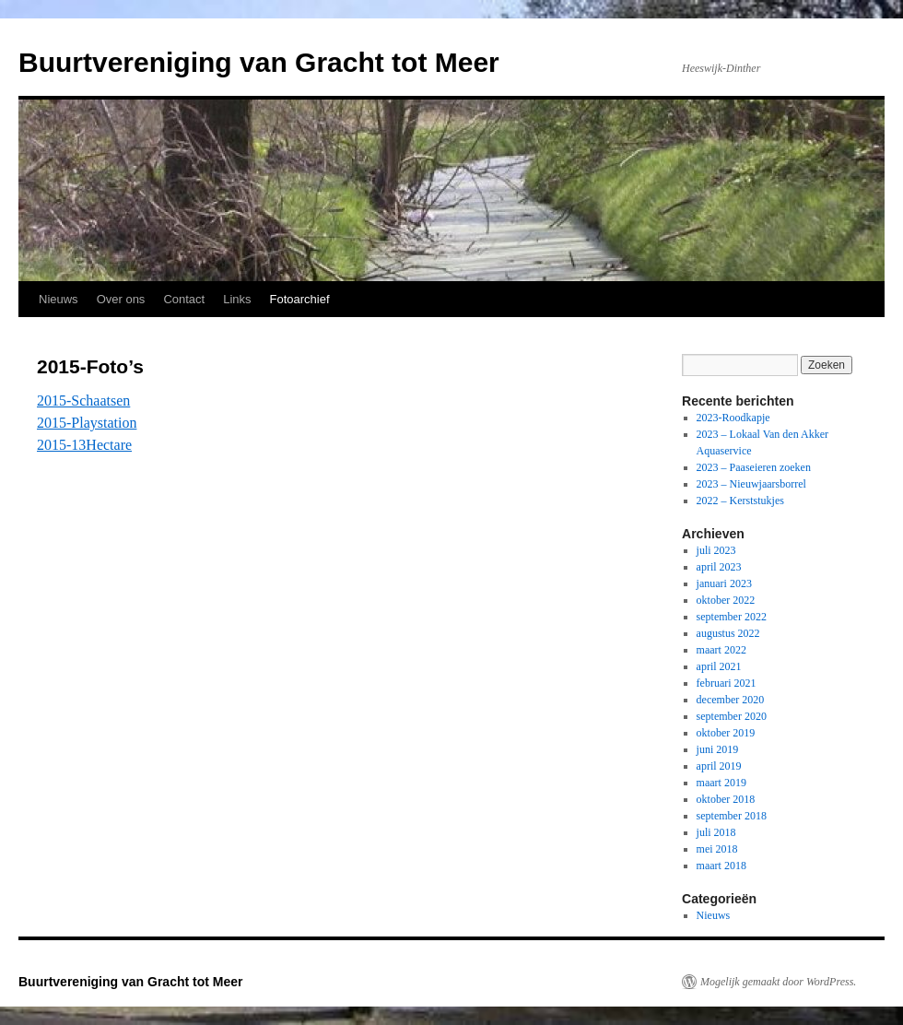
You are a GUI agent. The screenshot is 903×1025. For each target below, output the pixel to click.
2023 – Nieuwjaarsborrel (751, 483)
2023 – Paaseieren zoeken (754, 467)
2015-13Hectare (84, 445)
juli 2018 (716, 832)
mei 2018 (717, 848)
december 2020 (731, 699)
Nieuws (58, 299)
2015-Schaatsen (83, 400)
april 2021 (719, 666)
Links (237, 299)
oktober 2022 (726, 600)
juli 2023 (716, 550)
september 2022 (732, 616)
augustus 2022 (728, 633)
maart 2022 (721, 649)
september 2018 (732, 815)
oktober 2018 (726, 799)
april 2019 (719, 766)
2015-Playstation (86, 422)
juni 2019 (718, 749)
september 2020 (732, 716)
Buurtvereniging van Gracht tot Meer (258, 62)
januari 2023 (724, 583)
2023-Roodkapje (733, 417)
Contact (184, 299)
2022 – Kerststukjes (740, 500)
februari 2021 (726, 683)
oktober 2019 (726, 732)
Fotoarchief (300, 299)
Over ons (121, 299)
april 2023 (719, 566)
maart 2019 (721, 782)
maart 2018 (721, 865)
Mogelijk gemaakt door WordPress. (778, 981)
